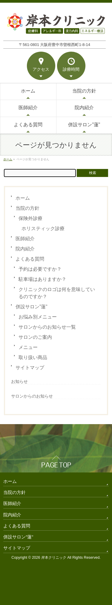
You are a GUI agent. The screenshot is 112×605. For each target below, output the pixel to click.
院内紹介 (25, 248)
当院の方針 (27, 208)
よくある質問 (30, 258)
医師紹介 (25, 238)
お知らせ (19, 381)
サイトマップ (30, 367)
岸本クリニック (53, 557)
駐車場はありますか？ (42, 279)
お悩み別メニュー (38, 316)
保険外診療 (30, 218)
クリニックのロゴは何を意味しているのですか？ (57, 293)
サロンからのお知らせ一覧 (47, 327)
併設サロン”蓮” (31, 306)
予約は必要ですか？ (40, 269)
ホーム (23, 198)
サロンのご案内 (35, 337)
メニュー (28, 347)
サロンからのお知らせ (32, 396)
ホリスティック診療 (43, 228)
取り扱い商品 (33, 357)
